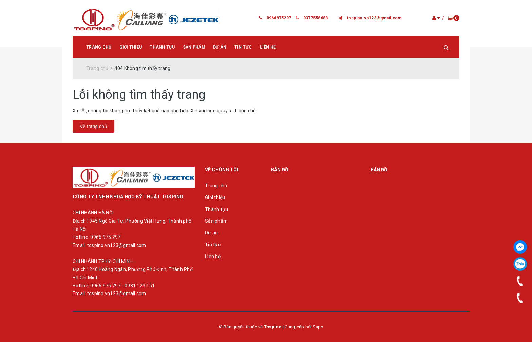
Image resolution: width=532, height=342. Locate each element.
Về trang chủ (93, 126)
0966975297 (279, 18)
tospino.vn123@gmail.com (374, 18)
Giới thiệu (130, 47)
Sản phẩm (194, 47)
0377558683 (315, 18)
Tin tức (243, 47)
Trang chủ (98, 47)
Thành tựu (162, 47)
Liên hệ (268, 47)
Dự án (219, 47)
